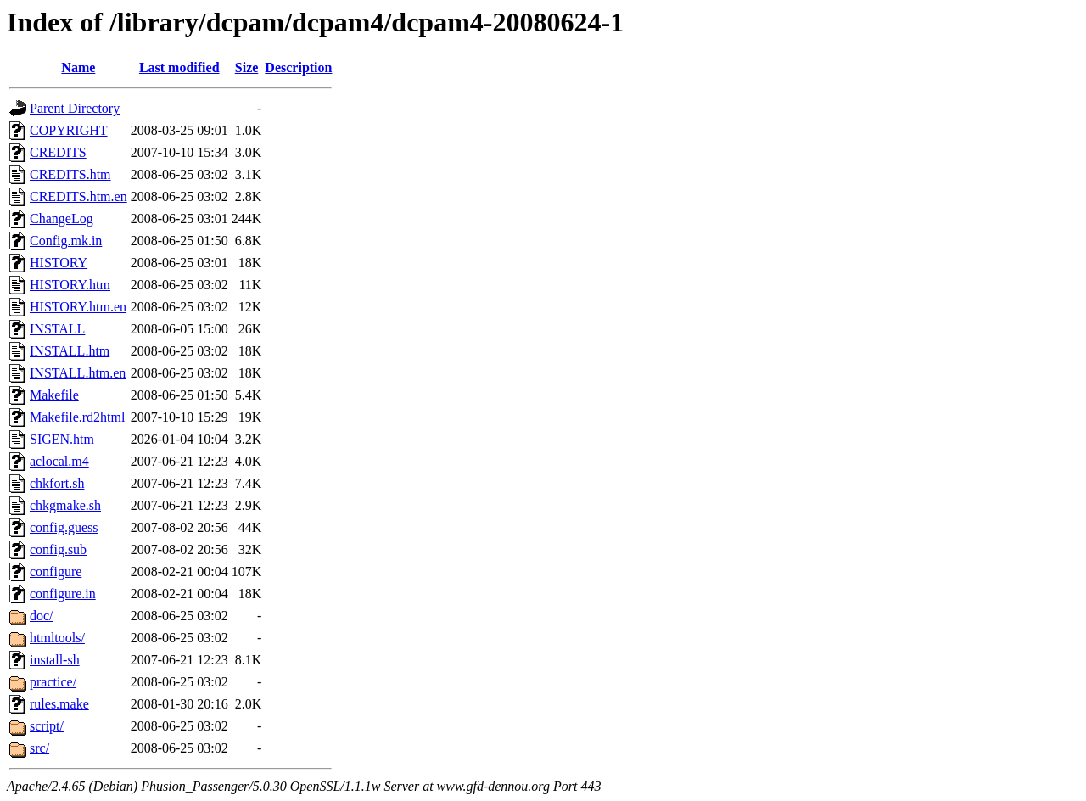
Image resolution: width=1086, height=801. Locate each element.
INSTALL (57, 329)
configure (55, 571)
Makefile (54, 395)
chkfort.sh (57, 483)
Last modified (179, 67)
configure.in (63, 593)
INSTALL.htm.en (78, 373)
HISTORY (58, 262)
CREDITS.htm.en (78, 196)
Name (78, 67)
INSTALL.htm (69, 351)
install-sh (55, 660)
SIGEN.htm (62, 439)
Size (247, 67)
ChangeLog (61, 218)
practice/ (53, 682)
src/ (39, 748)
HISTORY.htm (70, 284)
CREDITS (58, 152)
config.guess (64, 527)
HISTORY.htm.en (78, 307)
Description (298, 67)
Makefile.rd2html (77, 417)
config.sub (58, 549)
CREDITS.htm (70, 174)
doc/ (41, 615)
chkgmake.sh (65, 505)
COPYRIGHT (69, 130)
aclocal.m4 (59, 461)
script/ (47, 726)
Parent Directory (75, 108)
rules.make (59, 704)
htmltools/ (57, 637)
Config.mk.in (66, 240)
